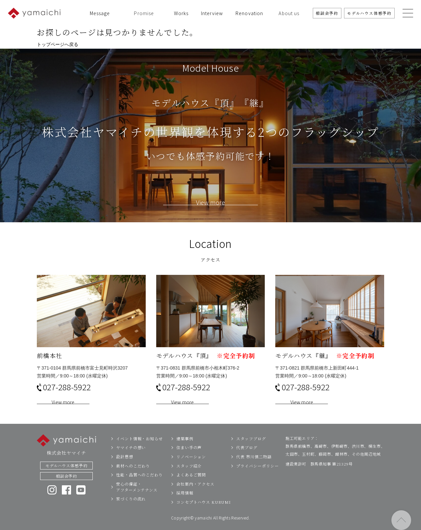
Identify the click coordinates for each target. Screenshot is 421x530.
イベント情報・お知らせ (139, 454)
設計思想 (124, 472)
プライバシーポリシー (257, 481)
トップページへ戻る (57, 44)
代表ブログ (247, 463)
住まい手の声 (189, 463)
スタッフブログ (251, 454)
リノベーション (191, 472)
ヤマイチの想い (131, 463)
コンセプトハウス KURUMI (203, 517)
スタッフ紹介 (189, 481)
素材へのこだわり (133, 481)
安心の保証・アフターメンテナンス (137, 502)
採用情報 (184, 508)
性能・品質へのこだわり (139, 490)
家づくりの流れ (131, 514)
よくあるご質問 (191, 490)
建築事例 (184, 454)
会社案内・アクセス (195, 499)
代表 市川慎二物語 (253, 472)
